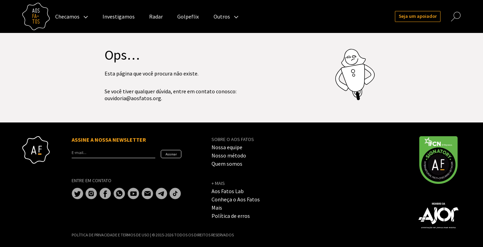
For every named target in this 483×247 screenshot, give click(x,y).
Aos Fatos (36, 16)
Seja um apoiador (418, 16)
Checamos (67, 16)
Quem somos (227, 163)
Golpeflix (188, 16)
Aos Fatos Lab (228, 191)
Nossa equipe (227, 147)
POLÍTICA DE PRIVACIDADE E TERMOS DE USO (111, 234)
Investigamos (118, 16)
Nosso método (229, 155)
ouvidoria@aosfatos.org (133, 98)
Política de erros (231, 215)
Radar (156, 16)
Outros (222, 16)
